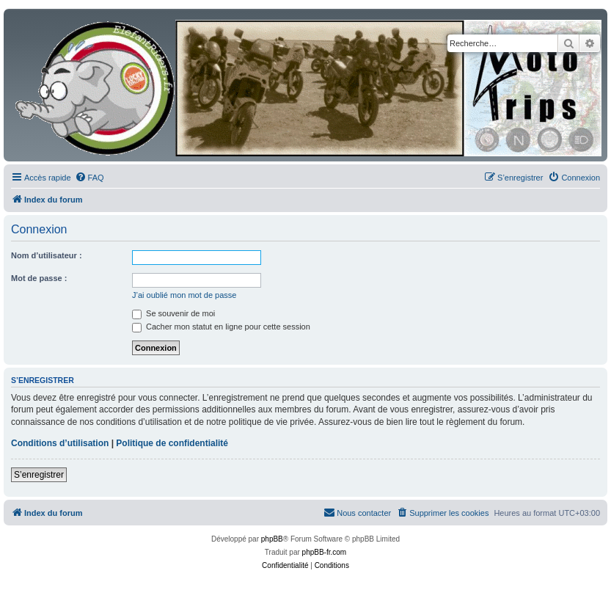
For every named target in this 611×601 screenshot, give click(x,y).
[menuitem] (89, 177)
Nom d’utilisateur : (46, 255)
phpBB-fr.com (324, 552)
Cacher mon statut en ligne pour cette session (221, 326)
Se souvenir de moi (173, 313)
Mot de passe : (39, 278)
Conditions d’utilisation (60, 443)
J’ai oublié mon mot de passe (184, 295)
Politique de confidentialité (172, 443)
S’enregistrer (39, 475)
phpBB (272, 539)
